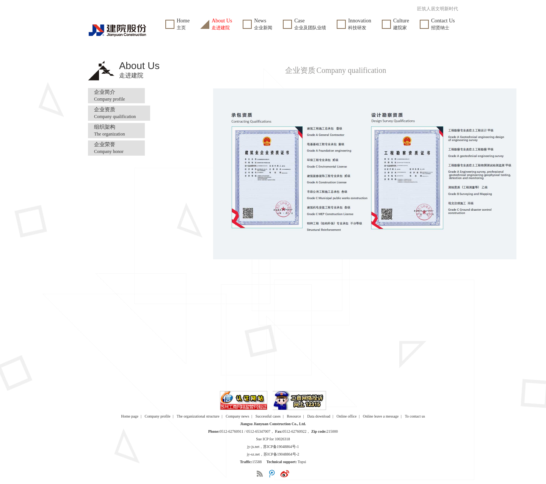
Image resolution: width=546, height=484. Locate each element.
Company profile (158, 416)
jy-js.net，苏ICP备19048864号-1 (273, 447)
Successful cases (268, 416)
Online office (347, 416)
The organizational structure (198, 416)
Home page (129, 416)
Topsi (302, 462)
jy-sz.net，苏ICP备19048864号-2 (273, 454)
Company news (237, 416)
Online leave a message (381, 416)
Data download (318, 416)
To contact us (415, 416)
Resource (294, 416)
